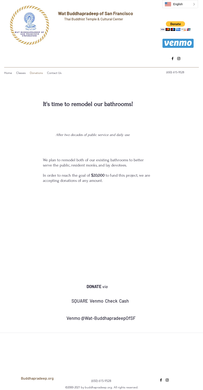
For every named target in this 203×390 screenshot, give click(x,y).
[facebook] (172, 58)
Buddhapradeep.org (37, 378)
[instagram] (179, 58)
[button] (175, 26)
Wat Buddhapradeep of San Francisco (95, 13)
